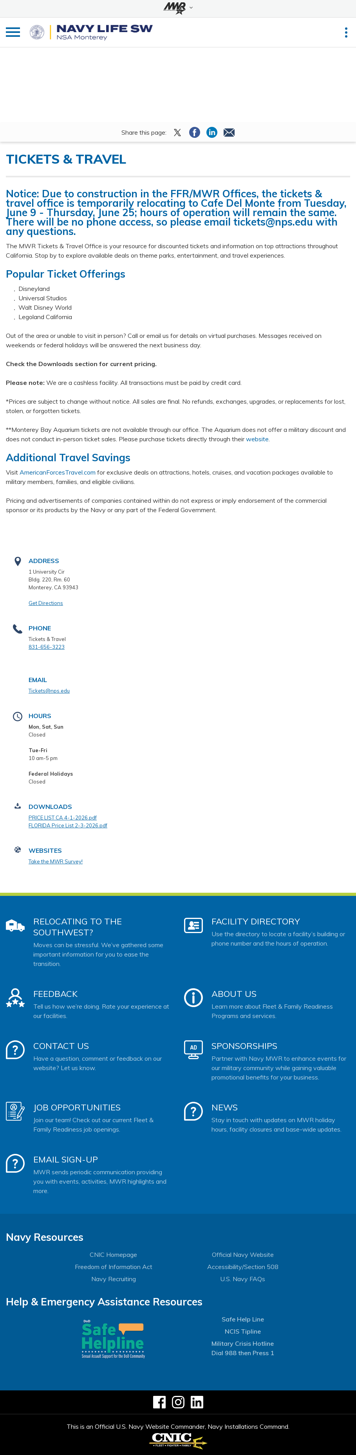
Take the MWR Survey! (56, 861)
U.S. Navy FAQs (242, 1279)
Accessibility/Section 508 (242, 1267)
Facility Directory (255, 921)
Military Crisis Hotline (242, 1343)
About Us (234, 993)
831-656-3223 (47, 647)
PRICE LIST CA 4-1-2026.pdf (63, 817)
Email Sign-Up (65, 1159)
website (257, 439)
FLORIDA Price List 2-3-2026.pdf (68, 825)
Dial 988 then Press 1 (242, 1353)
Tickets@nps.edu (49, 691)
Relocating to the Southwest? (77, 927)
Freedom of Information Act (113, 1267)
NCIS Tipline (243, 1331)
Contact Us (61, 1045)
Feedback (55, 993)
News (224, 1107)
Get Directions (46, 603)
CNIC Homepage (113, 1254)
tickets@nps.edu (273, 221)
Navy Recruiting (113, 1279)
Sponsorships (244, 1045)
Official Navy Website (243, 1254)
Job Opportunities (77, 1107)
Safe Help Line (243, 1319)
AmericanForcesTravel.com (58, 472)
